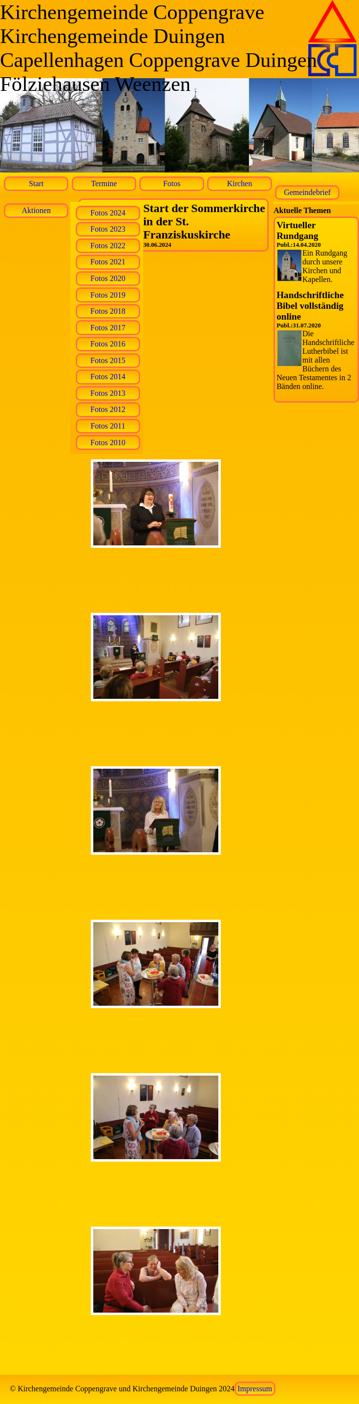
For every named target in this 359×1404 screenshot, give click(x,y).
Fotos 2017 (108, 328)
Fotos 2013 (108, 393)
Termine (104, 183)
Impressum (254, 1388)
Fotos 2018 (108, 311)
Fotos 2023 (108, 229)
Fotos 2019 (108, 295)
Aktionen (36, 210)
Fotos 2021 (108, 262)
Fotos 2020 (108, 278)
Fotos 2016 (108, 344)
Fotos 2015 (108, 360)
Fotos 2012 (108, 409)
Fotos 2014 (108, 376)
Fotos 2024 (108, 213)
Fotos (172, 183)
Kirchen (240, 183)
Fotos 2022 (108, 245)
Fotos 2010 (108, 442)
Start (36, 183)
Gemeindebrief (307, 192)
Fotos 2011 (107, 426)
